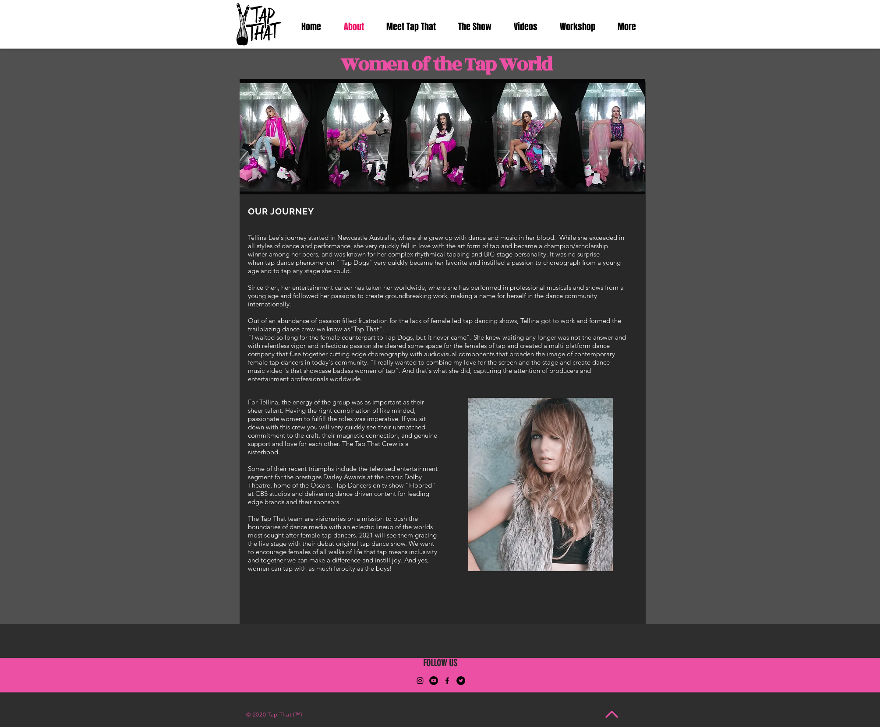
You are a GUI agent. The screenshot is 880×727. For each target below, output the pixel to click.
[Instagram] (420, 680)
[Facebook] (447, 680)
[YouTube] (433, 680)
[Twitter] (460, 680)
